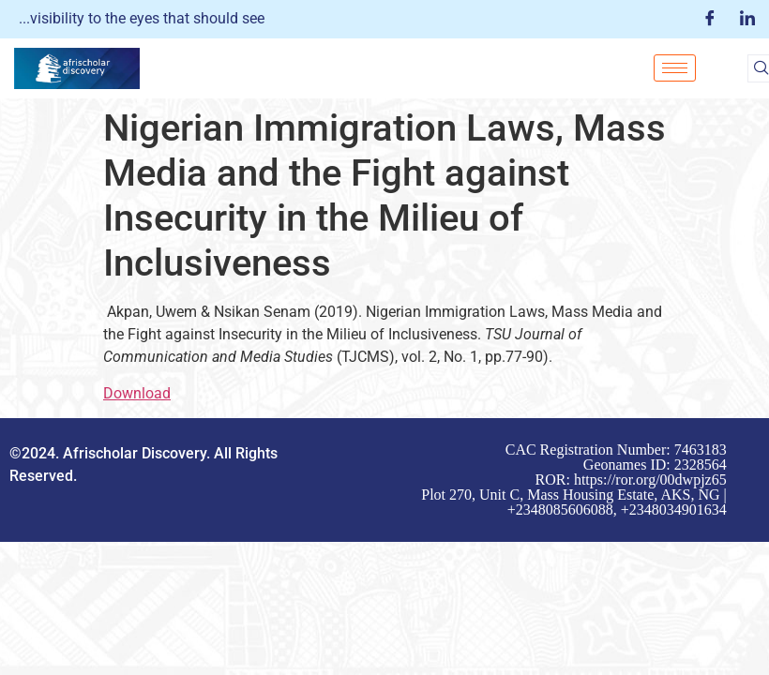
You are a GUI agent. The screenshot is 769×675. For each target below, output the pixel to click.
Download (137, 393)
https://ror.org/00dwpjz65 (650, 480)
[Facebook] (709, 19)
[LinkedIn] (747, 19)
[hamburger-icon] (675, 68)
